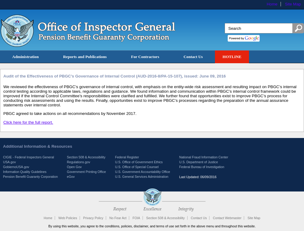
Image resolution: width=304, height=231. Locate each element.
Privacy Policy (93, 218)
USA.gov (9, 162)
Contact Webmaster (227, 218)
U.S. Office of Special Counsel (136, 167)
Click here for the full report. (28, 122)
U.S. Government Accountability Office (142, 172)
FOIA (136, 218)
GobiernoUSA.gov (16, 167)
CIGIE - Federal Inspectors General (28, 157)
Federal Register (127, 157)
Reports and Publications (85, 56)
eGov (70, 176)
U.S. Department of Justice (198, 162)
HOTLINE (232, 56)
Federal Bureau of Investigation (201, 167)
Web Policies (67, 218)
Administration (25, 56)
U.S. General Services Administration (141, 176)
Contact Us (193, 56)
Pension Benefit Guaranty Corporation (30, 176)
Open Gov (74, 167)
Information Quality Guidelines (25, 172)
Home (272, 4)
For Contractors (145, 56)
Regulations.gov (78, 162)
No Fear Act (117, 218)
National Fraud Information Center (203, 157)
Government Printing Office (86, 172)
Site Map (293, 4)
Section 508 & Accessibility (86, 157)
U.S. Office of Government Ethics (139, 162)
